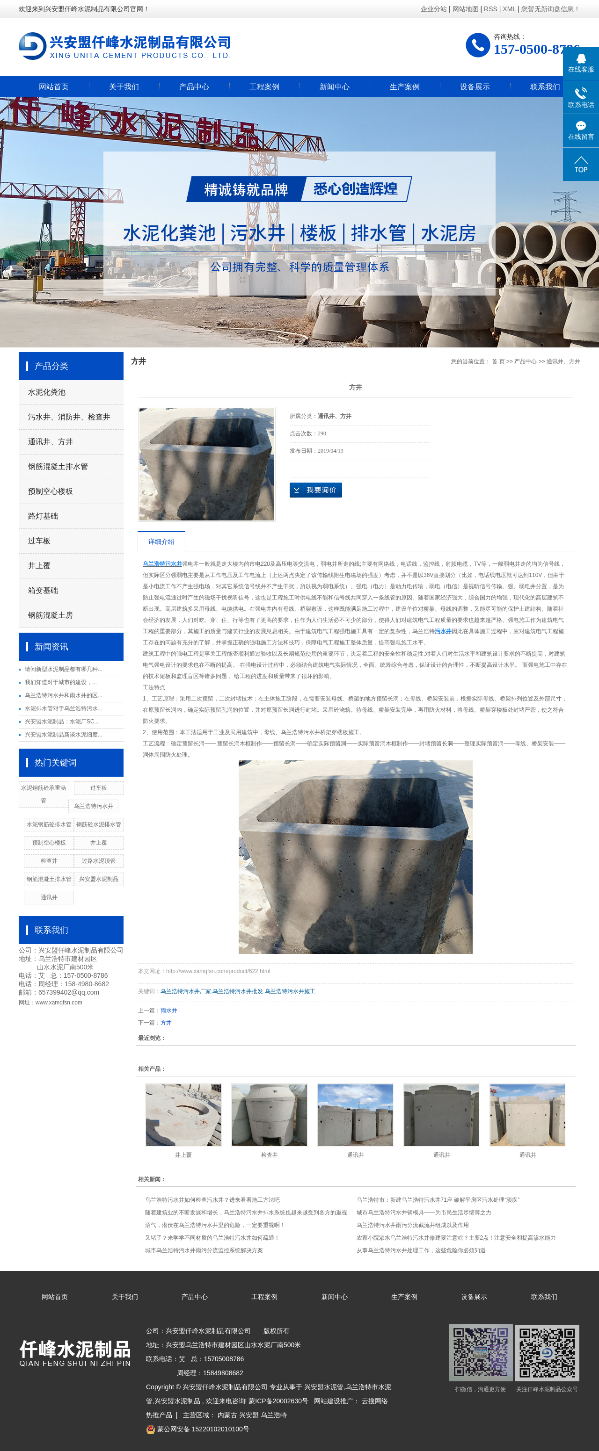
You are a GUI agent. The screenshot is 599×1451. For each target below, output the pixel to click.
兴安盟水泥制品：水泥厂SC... (62, 721)
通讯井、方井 (50, 442)
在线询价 (316, 490)
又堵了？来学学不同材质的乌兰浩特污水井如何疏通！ (212, 1237)
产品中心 (194, 87)
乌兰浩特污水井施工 (290, 991)
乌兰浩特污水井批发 (237, 991)
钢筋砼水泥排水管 (98, 824)
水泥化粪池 (47, 392)
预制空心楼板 (50, 491)
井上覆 (39, 566)
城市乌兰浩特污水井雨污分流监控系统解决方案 (204, 1250)
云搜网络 (375, 1401)
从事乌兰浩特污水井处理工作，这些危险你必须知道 (421, 1250)
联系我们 (545, 87)
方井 (166, 1022)
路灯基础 (43, 516)
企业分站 (434, 9)
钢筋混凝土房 (50, 615)
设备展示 (475, 87)
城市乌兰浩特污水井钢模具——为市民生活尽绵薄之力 (424, 1212)
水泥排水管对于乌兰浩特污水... (63, 708)
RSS (490, 9)
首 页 (498, 361)
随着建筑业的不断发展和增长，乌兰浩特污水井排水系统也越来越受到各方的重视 (246, 1212)
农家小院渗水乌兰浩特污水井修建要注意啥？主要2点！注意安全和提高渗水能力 (456, 1237)
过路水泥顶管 (99, 861)
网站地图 (467, 9)
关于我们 (124, 87)
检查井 (49, 861)
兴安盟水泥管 (323, 1387)
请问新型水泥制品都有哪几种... (63, 669)
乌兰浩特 (274, 1415)
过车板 (39, 541)
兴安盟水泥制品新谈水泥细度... (63, 734)
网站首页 (54, 87)
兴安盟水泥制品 (98, 879)
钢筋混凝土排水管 (58, 466)
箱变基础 (43, 590)
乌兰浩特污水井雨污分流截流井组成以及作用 (413, 1225)
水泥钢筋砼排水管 (49, 824)
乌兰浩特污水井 (93, 806)
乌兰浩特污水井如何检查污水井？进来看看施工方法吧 (212, 1200)
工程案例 (264, 87)
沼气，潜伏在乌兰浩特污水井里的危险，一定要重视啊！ (215, 1225)
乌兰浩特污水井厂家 (186, 991)
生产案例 (405, 87)
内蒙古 (227, 1415)
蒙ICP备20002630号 (278, 1401)
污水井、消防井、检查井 (69, 417)
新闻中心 (335, 87)
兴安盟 (249, 1415)
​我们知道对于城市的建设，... (61, 682)
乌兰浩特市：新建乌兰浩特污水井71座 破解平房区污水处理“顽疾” (438, 1200)
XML (509, 9)
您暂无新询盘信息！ (550, 9)
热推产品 (159, 1415)
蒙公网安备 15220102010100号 (197, 1429)
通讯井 (49, 897)
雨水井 (169, 1010)
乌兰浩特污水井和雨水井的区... (63, 695)
